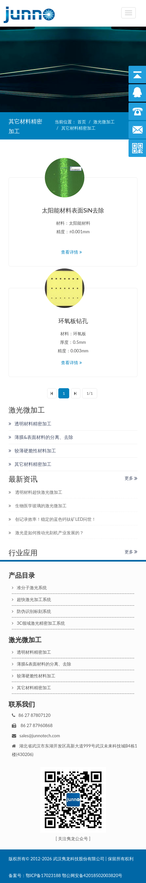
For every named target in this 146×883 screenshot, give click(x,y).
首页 (81, 121)
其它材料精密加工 (78, 128)
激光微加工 (104, 121)
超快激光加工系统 (31, 599)
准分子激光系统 (29, 587)
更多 (131, 478)
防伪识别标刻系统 (31, 611)
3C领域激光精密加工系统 (38, 623)
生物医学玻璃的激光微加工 (38, 505)
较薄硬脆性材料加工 (32, 450)
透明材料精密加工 (30, 423)
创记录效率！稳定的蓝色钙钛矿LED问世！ (52, 519)
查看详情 (73, 252)
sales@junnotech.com (39, 735)
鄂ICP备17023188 (43, 875)
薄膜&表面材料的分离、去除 (41, 437)
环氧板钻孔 (73, 320)
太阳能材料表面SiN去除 (73, 210)
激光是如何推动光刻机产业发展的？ (46, 532)
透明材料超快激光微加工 (35, 492)
